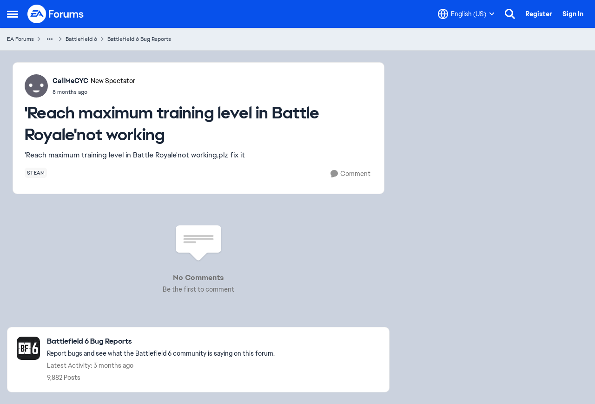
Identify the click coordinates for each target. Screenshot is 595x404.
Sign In (572, 14)
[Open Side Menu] (12, 14)
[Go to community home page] (55, 14)
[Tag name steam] (36, 173)
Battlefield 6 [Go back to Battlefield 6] (81, 39)
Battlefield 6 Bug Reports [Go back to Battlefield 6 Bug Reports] (139, 39)
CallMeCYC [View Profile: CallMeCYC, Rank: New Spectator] (70, 81)
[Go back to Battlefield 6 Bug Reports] (161, 341)
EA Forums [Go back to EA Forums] (20, 39)
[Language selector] (466, 14)
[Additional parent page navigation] (49, 39)
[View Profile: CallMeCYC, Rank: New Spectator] (36, 86)
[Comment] (350, 174)
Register (538, 14)
